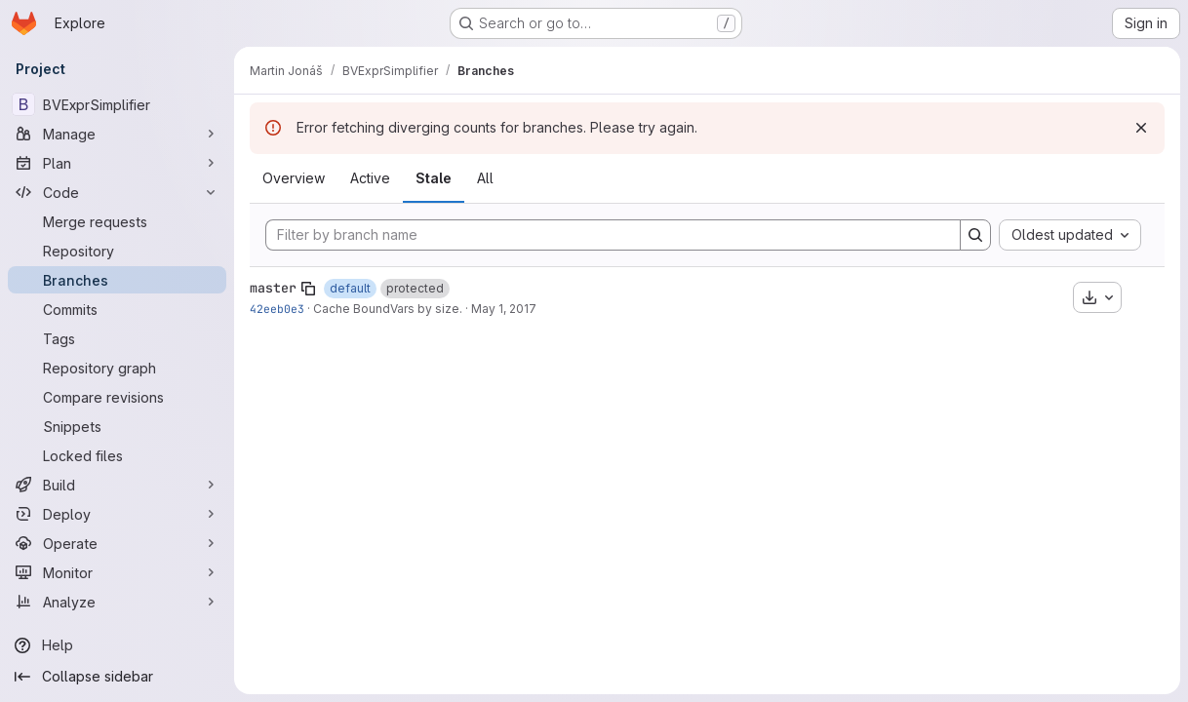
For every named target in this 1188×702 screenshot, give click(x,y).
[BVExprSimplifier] (117, 104)
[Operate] (117, 543)
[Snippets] (117, 426)
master (273, 287)
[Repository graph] (117, 367)
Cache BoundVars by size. (387, 308)
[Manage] (117, 133)
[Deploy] (117, 513)
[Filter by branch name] (613, 235)
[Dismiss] (1141, 127)
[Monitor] (117, 572)
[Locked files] (117, 455)
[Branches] (117, 279)
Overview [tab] (293, 178)
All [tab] (485, 178)
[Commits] (117, 309)
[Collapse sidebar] (117, 676)
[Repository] (117, 250)
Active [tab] (370, 178)
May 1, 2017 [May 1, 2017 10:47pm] (503, 308)
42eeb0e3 (277, 308)
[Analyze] (117, 601)
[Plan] (117, 162)
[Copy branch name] (308, 288)
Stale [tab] (434, 178)
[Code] (117, 192)
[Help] (117, 645)
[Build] (117, 484)
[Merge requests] (117, 221)
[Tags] (117, 338)
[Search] (975, 235)
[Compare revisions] (117, 396)
